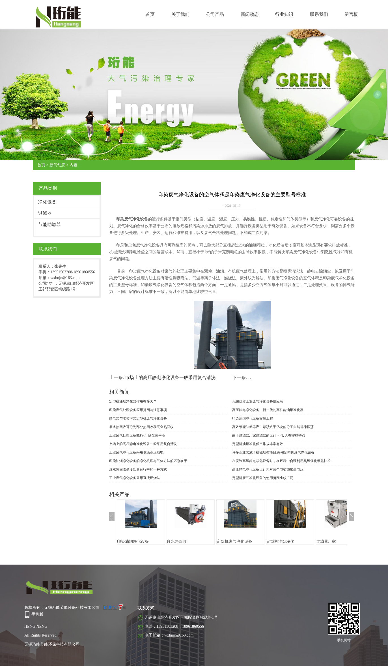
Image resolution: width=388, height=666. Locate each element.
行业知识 (284, 14)
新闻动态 (250, 14)
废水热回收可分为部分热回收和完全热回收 (141, 427)
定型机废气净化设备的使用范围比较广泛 (262, 478)
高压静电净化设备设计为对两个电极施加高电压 (267, 469)
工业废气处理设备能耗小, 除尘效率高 (137, 435)
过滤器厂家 (326, 541)
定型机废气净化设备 (234, 541)
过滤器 (45, 213)
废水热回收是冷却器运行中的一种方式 (138, 469)
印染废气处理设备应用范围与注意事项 (138, 410)
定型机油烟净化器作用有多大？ (133, 401)
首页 (150, 14)
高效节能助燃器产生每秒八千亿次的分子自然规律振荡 (273, 427)
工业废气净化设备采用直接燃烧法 (134, 478)
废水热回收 (177, 541)
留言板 (351, 14)
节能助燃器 (49, 224)
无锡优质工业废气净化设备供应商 (257, 401)
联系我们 (319, 14)
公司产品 (215, 14)
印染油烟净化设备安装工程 (252, 418)
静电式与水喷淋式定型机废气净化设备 (138, 418)
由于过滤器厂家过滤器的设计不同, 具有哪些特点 (268, 435)
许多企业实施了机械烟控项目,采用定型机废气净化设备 (273, 452)
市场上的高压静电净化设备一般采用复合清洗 (170, 377)
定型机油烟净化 (280, 541)
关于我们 (180, 14)
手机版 (37, 614)
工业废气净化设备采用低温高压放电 (136, 452)
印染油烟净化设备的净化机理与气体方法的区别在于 (148, 461)
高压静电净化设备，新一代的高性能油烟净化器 (267, 410)
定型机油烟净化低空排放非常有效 (257, 444)
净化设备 (47, 201)
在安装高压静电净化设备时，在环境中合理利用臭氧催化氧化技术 (281, 461)
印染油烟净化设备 (133, 541)
